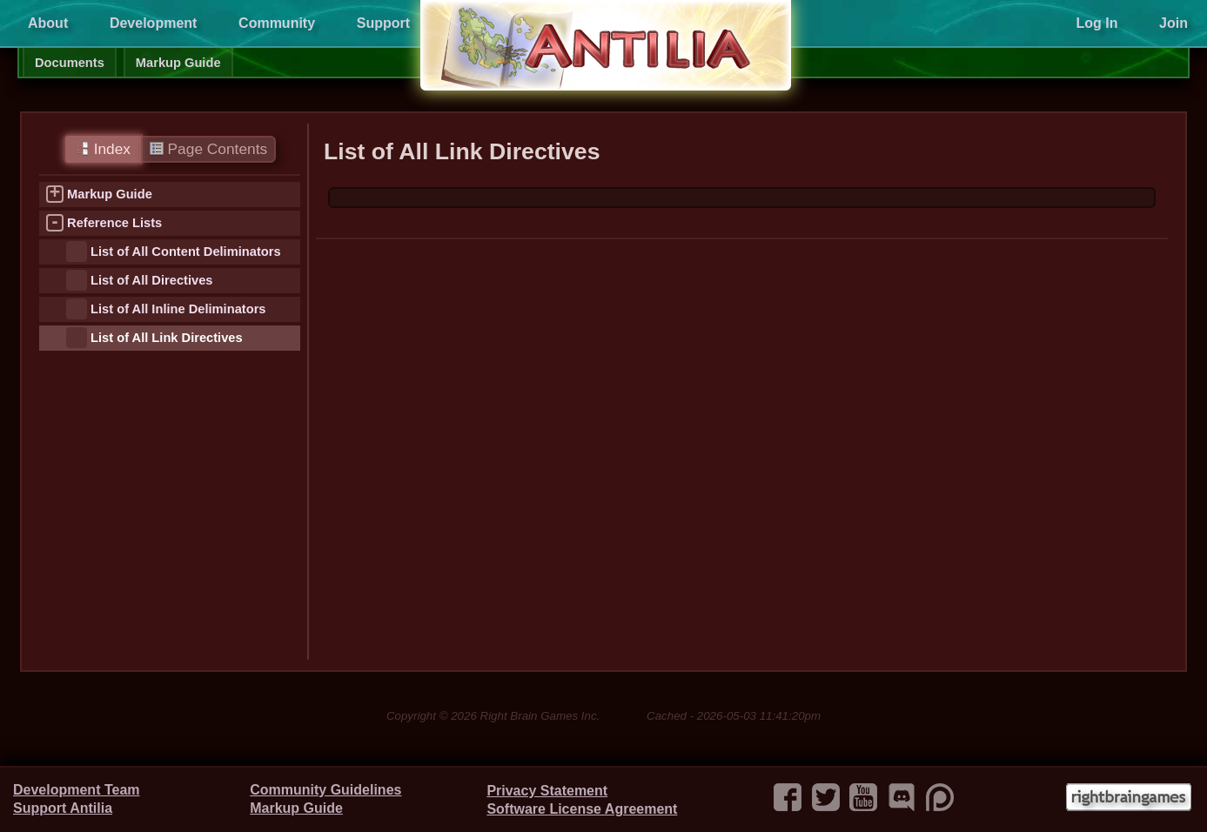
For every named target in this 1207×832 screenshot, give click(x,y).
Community (276, 23)
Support (383, 23)
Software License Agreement (581, 809)
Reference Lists (114, 223)
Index (103, 149)
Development (153, 23)
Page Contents (208, 149)
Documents (69, 63)
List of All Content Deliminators (186, 251)
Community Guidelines (325, 789)
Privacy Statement (546, 790)
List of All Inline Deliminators (178, 309)
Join (1173, 23)
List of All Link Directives (167, 338)
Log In (1096, 23)
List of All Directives (151, 280)
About (48, 23)
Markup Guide (178, 63)
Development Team (76, 789)
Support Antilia (62, 808)
